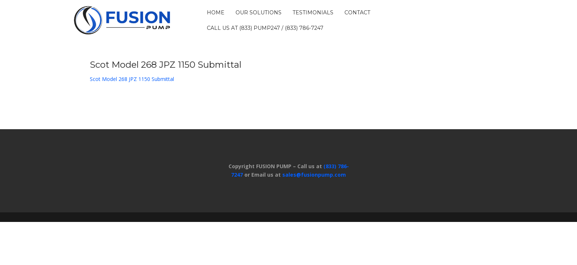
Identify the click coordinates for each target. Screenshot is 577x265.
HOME (215, 12)
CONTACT (357, 12)
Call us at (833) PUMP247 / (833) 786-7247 (265, 28)
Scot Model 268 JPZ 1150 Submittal (132, 78)
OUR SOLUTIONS (259, 12)
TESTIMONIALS (313, 12)
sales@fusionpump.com (314, 174)
